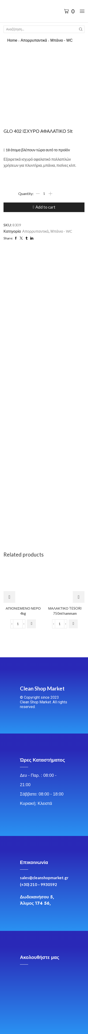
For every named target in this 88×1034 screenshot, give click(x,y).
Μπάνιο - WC (61, 40)
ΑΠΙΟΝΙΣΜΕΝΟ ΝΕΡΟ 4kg (23, 610)
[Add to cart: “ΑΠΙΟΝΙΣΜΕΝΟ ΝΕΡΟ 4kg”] (31, 623)
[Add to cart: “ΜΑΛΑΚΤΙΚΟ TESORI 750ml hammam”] (73, 623)
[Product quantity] (44, 193)
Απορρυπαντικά (34, 40)
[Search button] (80, 29)
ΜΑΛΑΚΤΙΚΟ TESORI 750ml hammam (65, 610)
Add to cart (45, 207)
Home (12, 40)
